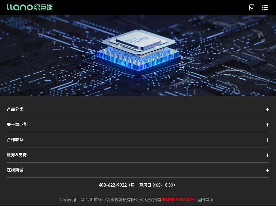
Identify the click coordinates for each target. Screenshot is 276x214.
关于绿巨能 (17, 124)
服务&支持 (17, 154)
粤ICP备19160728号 (177, 200)
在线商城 (15, 170)
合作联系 (15, 139)
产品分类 (15, 109)
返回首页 (205, 199)
